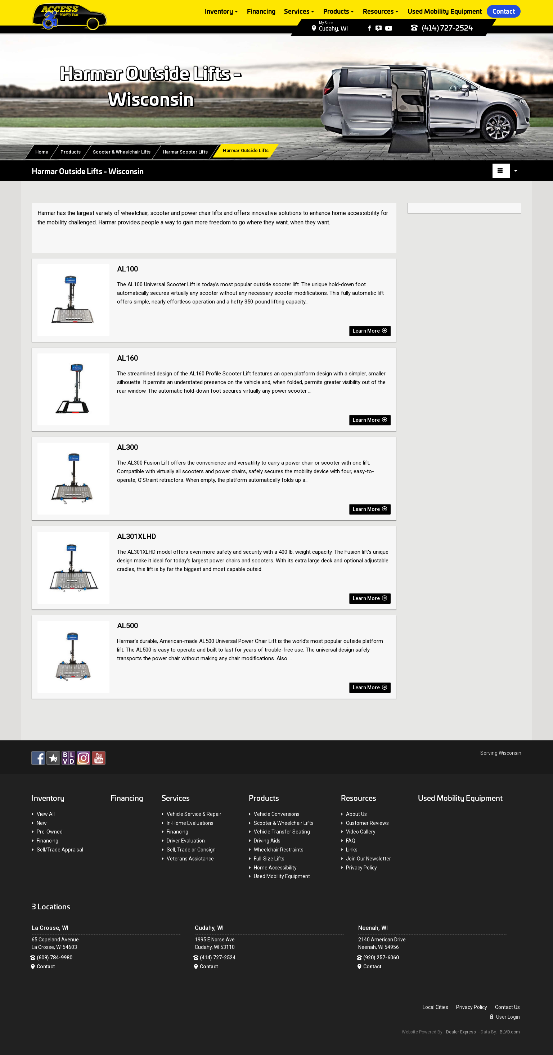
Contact (504, 11)
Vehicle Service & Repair (194, 814)
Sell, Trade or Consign (191, 850)
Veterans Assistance (190, 859)
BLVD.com (510, 1032)
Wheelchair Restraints (279, 850)
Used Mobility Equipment (445, 11)
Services (297, 11)
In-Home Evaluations (190, 823)
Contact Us (507, 1007)
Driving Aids (267, 841)
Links (352, 850)
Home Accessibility (275, 868)
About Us (356, 814)
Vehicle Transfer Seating (282, 832)
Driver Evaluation (186, 841)
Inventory (219, 11)
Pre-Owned (50, 832)
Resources (378, 11)
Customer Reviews (367, 823)
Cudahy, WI (333, 29)
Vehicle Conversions (277, 814)
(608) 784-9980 (54, 957)
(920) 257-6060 (381, 957)
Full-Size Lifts (269, 859)
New (42, 823)
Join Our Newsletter (368, 859)
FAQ (350, 841)
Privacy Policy (361, 868)
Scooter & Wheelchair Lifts (284, 823)
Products (336, 11)
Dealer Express (461, 1032)
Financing (261, 11)
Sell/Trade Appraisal (60, 850)
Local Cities (435, 1007)
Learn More (370, 331)
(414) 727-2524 (442, 28)
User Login (505, 1017)
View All (46, 814)
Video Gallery (361, 832)
